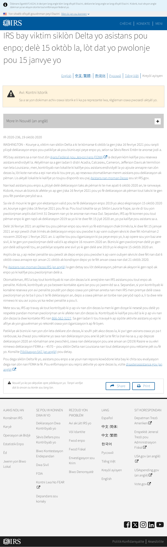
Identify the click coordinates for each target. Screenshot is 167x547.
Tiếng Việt (132, 75)
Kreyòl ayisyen (152, 75)
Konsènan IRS (12, 418)
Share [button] (121, 386)
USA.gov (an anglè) (147, 459)
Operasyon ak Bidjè (16, 435)
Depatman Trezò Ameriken (146, 421)
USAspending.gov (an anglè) (146, 473)
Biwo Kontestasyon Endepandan (49, 454)
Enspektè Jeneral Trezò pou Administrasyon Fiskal (146, 440)
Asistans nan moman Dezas (109, 178)
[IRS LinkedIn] (151, 526)
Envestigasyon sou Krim (82, 461)
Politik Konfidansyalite (128, 541)
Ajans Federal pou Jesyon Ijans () (78, 157)
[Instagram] (143, 525)
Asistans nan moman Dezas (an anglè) (36, 267)
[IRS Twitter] (135, 526)
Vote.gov (142, 484)
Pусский (108, 452)
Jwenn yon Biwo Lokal (14, 464)
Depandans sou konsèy (47, 499)
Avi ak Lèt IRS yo (80, 423)
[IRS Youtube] (160, 525)
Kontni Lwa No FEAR (50, 485)
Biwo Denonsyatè (81, 471)
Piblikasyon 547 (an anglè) (38, 351)
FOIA (39, 473)
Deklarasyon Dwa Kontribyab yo (48, 426)
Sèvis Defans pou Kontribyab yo (48, 440)
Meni (159, 23)
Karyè (7, 426)
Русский (115, 75)
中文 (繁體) (83, 75)
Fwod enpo (77, 440)
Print (146, 386)
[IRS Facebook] (127, 525)
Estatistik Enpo (13, 444)
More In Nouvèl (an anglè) (83, 121)
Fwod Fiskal (77, 449)
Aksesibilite (156, 541)
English (66, 75)
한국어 (100, 75)
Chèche (126, 23)
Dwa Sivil (42, 465)
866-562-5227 (61, 318)
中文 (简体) (110, 426)
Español (107, 418)
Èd (5, 452)
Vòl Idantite (77, 432)
